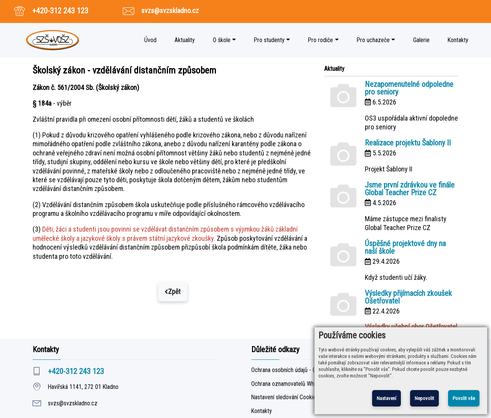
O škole (222, 40)
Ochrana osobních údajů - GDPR (288, 370)
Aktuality (185, 40)
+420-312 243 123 (60, 10)
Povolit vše (464, 398)
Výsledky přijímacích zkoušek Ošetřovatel (408, 297)
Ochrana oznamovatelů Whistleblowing (297, 384)
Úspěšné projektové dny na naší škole (405, 247)
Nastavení (386, 398)
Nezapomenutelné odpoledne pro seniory (409, 88)
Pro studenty (269, 40)
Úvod (150, 40)
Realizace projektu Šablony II (408, 142)
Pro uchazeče (373, 40)
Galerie (421, 40)
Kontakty (458, 40)
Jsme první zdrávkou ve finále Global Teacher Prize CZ (410, 188)
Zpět (173, 291)
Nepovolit (424, 398)
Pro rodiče (320, 40)
